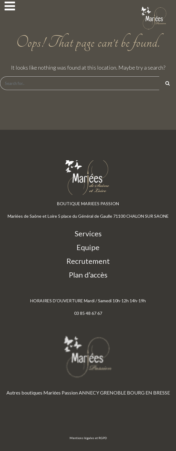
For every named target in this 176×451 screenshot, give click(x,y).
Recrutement (88, 260)
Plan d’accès (88, 274)
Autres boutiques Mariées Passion (42, 392)
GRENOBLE (113, 392)
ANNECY (89, 392)
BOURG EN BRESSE (148, 392)
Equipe (88, 247)
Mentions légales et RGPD (88, 438)
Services (88, 233)
